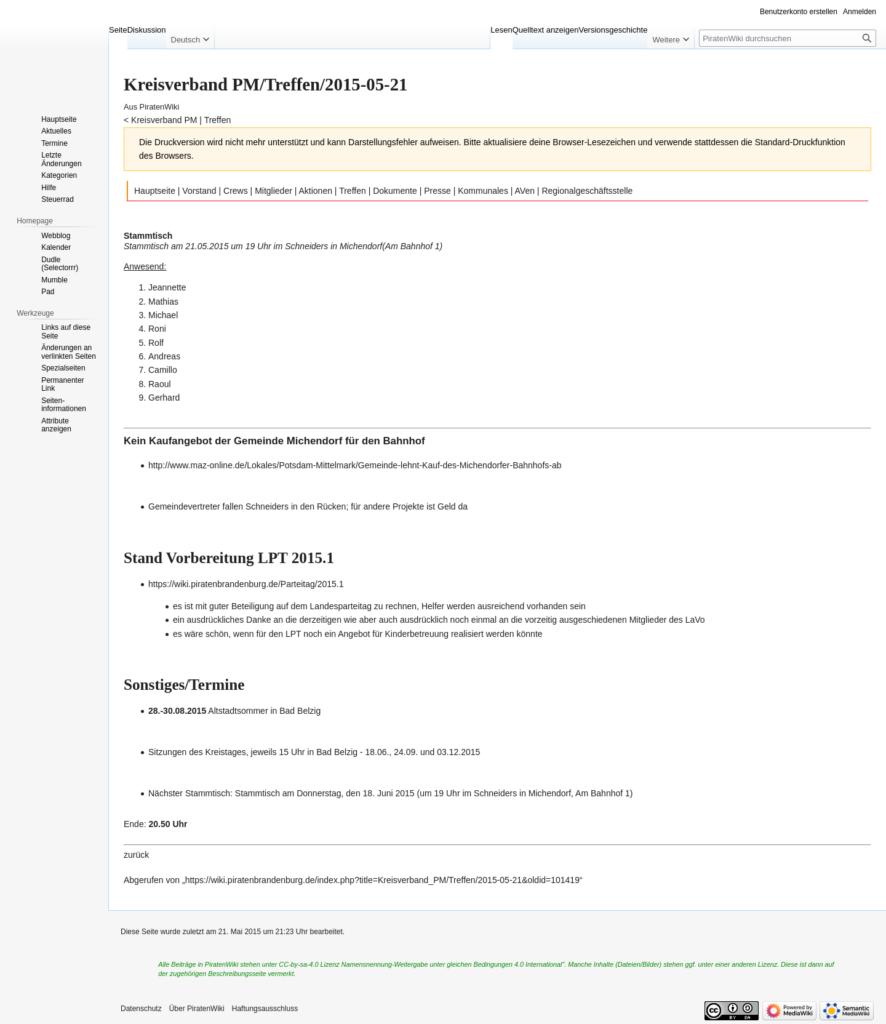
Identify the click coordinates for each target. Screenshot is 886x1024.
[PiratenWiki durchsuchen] (787, 38)
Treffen (217, 120)
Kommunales (483, 191)
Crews (235, 191)
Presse (437, 191)
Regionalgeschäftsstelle (587, 191)
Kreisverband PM (164, 120)
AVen (525, 191)
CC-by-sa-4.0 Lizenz (309, 964)
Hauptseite (154, 191)
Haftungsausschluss (265, 1008)
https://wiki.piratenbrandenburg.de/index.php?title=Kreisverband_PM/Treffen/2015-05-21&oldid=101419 (382, 880)
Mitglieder (273, 191)
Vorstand (199, 191)
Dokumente (395, 191)
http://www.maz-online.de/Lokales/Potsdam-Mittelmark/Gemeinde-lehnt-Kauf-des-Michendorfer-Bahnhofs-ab (355, 465)
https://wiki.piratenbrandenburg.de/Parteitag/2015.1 (246, 584)
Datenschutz (141, 1008)
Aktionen (315, 191)
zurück (136, 855)
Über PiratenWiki (197, 1008)
